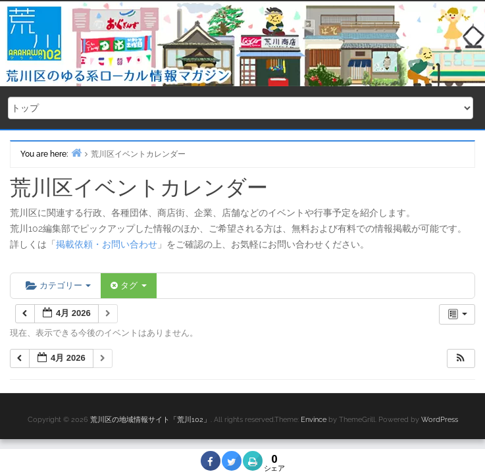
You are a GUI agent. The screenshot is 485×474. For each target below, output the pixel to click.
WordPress (439, 419)
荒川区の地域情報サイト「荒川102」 (150, 419)
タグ (128, 285)
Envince (313, 419)
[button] (460, 358)
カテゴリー (58, 285)
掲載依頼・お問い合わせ (106, 244)
